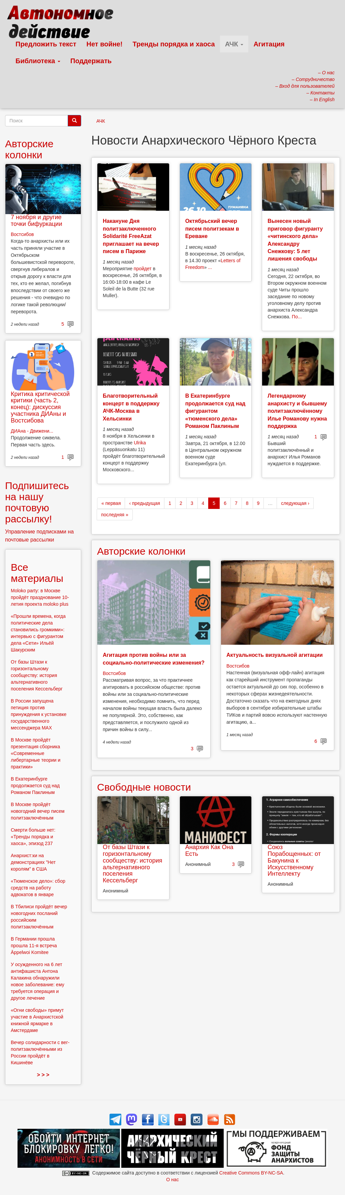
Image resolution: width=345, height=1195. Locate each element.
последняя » (114, 514)
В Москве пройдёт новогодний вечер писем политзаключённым (37, 811)
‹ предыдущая (144, 503)
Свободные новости (144, 787)
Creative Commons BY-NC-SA (251, 1173)
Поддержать (91, 61)
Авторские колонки (141, 551)
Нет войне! (105, 44)
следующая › (295, 503)
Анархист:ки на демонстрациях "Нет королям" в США (33, 862)
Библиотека (37, 61)
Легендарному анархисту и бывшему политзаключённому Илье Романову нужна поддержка (297, 411)
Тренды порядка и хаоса (174, 44)
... (210, 267)
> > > (43, 1075)
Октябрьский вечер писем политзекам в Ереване (212, 228)
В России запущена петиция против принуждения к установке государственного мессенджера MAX (38, 714)
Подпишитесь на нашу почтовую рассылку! (37, 502)
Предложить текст (45, 44)
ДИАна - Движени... (32, 431)
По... (297, 316)
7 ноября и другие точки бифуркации (36, 220)
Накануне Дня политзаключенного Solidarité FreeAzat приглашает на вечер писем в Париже (131, 236)
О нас (172, 1179)
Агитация (268, 44)
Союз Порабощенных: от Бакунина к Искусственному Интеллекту (294, 860)
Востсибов (114, 673)
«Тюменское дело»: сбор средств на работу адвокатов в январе (38, 887)
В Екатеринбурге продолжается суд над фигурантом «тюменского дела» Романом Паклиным (215, 411)
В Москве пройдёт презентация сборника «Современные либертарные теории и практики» (35, 753)
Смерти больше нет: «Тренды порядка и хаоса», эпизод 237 (33, 836)
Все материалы (37, 573)
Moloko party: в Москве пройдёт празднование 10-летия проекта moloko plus (40, 597)
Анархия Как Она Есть (209, 850)
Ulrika (140, 442)
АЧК (234, 44)
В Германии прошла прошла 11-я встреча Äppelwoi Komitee (34, 945)
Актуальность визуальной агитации (274, 655)
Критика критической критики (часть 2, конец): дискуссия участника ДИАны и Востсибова (40, 407)
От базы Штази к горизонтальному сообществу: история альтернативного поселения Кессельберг (132, 864)
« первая (111, 503)
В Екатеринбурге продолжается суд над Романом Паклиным (35, 785)
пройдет (143, 268)
